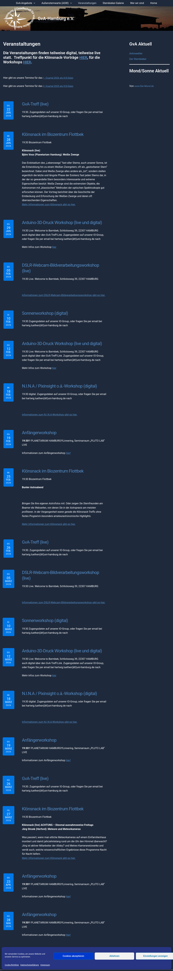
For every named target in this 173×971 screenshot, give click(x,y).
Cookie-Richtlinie (12, 965)
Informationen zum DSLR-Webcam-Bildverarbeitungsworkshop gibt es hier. (63, 288)
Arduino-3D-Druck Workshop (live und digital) (60, 221)
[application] (36, 3)
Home (150, 3)
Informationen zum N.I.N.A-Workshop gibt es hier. (49, 406)
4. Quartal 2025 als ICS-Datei (59, 86)
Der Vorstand (48, 942)
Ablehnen (114, 956)
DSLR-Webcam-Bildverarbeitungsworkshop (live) (63, 263)
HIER (83, 57)
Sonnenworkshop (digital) (43, 305)
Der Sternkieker (137, 59)
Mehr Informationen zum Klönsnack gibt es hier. (49, 203)
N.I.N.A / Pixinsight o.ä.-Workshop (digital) (57, 378)
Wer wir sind (135, 3)
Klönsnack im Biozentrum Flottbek (51, 133)
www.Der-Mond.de (144, 86)
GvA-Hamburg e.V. (56, 18)
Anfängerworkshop (38, 424)
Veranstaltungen (88, 3)
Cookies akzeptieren (73, 956)
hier (54, 246)
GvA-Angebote (28, 3)
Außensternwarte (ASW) (58, 3)
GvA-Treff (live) (35, 103)
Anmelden (126, 942)
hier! (68, 444)
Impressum (45, 965)
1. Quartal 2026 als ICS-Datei (59, 77)
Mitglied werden (109, 942)
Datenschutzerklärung (29, 965)
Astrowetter (135, 53)
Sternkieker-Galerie (112, 3)
